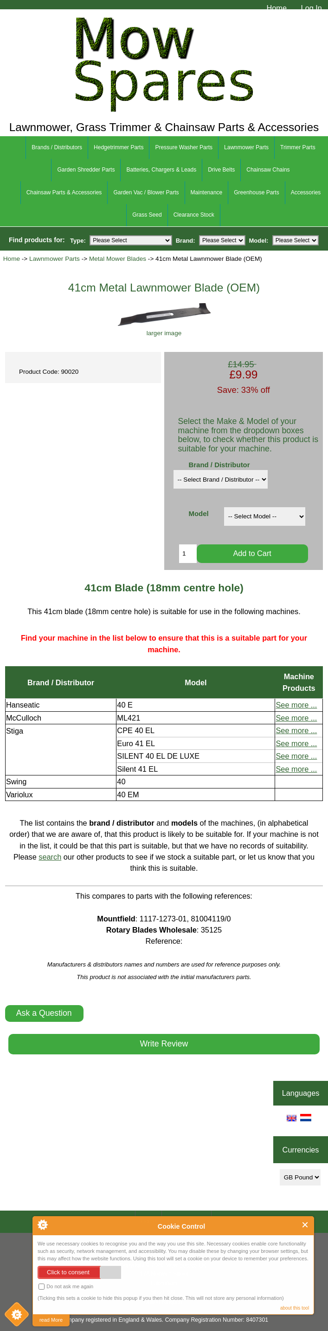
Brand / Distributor (219, 465)
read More (51, 1320)
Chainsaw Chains (267, 169)
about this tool (294, 1308)
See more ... (296, 705)
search (50, 857)
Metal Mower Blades (117, 258)
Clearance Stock (194, 215)
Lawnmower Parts (54, 258)
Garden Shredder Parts (86, 169)
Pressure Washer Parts (183, 147)
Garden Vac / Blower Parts (146, 192)
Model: (259, 240)
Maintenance (207, 192)
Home (276, 8)
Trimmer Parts (297, 147)
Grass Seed (146, 215)
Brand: (185, 240)
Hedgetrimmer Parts (118, 147)
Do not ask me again (66, 1287)
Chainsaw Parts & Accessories (64, 192)
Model (198, 513)
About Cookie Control (42, 1224)
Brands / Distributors (57, 147)
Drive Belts (221, 169)
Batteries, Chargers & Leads (161, 169)
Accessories (306, 192)
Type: (78, 240)
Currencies (301, 1150)
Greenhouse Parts (256, 192)
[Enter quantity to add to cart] (188, 553)
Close (305, 1225)
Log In (311, 8)
